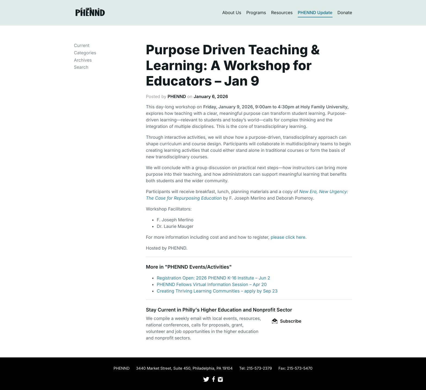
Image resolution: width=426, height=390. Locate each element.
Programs (256, 12)
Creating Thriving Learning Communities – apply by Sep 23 (217, 291)
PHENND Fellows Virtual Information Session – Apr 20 (212, 284)
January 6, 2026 (211, 96)
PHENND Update (315, 12)
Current (81, 45)
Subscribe (286, 321)
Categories (85, 52)
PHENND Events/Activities (198, 267)
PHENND (177, 96)
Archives (83, 60)
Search (81, 67)
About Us (231, 12)
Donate (344, 12)
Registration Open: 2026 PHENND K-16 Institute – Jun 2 (213, 278)
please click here (288, 237)
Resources (282, 12)
